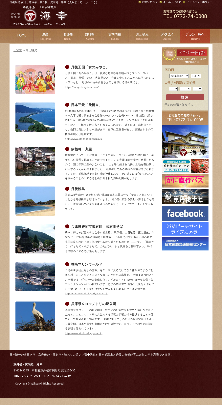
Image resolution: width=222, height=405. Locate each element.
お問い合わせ (150, 2)
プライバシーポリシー (199, 2)
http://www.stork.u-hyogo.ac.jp (83, 333)
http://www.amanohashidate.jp (83, 138)
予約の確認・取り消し (179, 104)
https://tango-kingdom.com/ (82, 87)
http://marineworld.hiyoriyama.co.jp (86, 293)
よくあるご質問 (172, 2)
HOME (17, 50)
